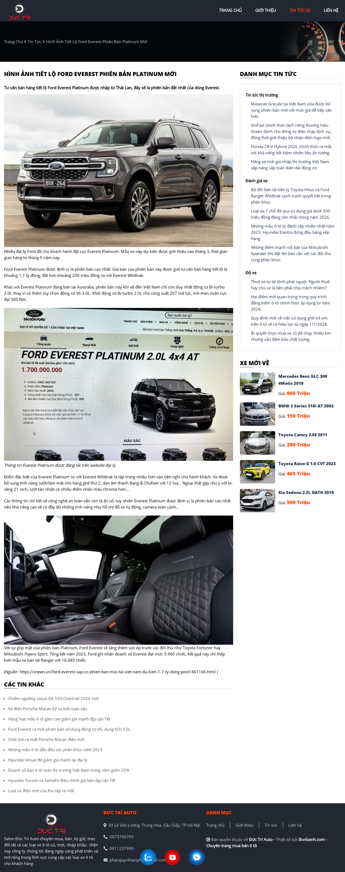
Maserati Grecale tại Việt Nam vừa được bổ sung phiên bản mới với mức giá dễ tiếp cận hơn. (291, 110)
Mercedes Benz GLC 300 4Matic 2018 (302, 379)
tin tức (34, 41)
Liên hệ (295, 825)
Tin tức (271, 825)
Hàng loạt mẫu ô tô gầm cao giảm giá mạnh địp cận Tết (59, 719)
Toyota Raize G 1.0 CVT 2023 (307, 463)
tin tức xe (299, 10)
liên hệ (331, 10)
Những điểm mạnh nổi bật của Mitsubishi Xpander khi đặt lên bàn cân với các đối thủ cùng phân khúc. (291, 253)
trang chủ (230, 10)
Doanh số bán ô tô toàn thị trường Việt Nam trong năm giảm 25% (68, 770)
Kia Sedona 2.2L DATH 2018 (306, 492)
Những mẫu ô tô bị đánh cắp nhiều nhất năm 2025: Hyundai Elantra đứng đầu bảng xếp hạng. (292, 232)
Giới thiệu (245, 825)
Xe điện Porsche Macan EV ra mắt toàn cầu (47, 708)
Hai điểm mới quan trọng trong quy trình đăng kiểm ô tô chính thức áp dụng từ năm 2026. (290, 303)
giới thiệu (265, 10)
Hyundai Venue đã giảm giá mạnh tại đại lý (47, 760)
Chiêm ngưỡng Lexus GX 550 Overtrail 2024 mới (53, 698)
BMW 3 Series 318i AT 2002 (306, 405)
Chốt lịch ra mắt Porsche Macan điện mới (46, 739)
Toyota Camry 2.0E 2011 (302, 434)
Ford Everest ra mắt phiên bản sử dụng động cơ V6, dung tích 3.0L (69, 729)
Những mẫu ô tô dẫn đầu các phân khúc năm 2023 (55, 749)
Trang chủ (215, 825)
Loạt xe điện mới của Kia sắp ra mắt (41, 790)
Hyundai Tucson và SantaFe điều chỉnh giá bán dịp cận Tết (61, 780)
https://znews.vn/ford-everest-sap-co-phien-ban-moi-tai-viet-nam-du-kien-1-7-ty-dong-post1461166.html (118, 671)
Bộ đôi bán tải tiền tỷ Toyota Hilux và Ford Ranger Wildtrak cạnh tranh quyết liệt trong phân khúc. (291, 196)
